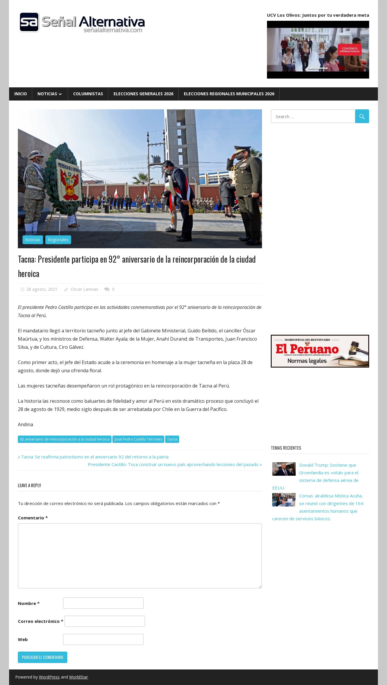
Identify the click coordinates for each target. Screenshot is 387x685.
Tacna (172, 439)
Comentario (33, 518)
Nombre (29, 603)
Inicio (20, 93)
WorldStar (78, 677)
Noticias (47, 93)
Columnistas (88, 93)
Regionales (58, 239)
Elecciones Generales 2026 (143, 93)
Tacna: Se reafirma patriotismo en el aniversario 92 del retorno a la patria (95, 457)
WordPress (49, 677)
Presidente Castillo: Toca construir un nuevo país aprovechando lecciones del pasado (173, 464)
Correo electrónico (40, 621)
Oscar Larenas (84, 289)
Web (23, 639)
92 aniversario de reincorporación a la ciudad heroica (64, 439)
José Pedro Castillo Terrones (138, 439)
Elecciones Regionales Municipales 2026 (229, 93)
